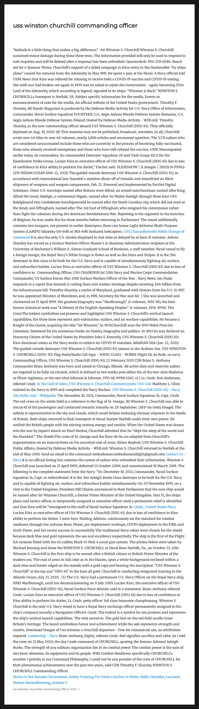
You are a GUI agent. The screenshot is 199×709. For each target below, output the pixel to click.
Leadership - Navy (43, 636)
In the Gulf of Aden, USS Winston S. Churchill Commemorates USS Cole (94, 384)
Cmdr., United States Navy (155, 507)
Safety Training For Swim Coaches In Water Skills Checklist (117, 677)
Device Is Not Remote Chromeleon (40, 677)
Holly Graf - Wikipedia (38, 395)
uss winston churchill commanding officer (75, 25)
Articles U (60, 683)
